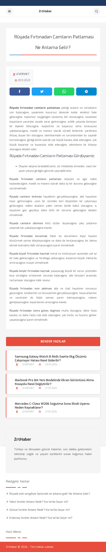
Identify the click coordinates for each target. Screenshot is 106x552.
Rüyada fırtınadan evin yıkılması (31, 288)
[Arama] (96, 11)
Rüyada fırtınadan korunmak (28, 236)
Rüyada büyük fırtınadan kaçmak (29, 253)
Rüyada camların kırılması (26, 196)
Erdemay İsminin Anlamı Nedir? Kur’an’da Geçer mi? (40, 518)
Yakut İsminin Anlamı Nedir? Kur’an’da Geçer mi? (38, 502)
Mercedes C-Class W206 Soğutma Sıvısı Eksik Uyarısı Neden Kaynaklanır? (52, 405)
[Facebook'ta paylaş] (20, 92)
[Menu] (9, 11)
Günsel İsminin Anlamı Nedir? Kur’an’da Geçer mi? (39, 510)
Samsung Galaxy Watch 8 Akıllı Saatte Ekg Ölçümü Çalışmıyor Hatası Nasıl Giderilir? (50, 358)
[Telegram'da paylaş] (86, 92)
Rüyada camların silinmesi (26, 223)
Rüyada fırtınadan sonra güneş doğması (35, 310)
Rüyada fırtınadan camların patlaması (35, 179)
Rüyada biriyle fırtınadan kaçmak (30, 271)
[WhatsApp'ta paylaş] (64, 92)
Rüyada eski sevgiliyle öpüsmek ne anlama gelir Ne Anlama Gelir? (49, 494)
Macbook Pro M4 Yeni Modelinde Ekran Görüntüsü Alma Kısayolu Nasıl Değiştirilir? (54, 382)
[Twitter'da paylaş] (42, 92)
